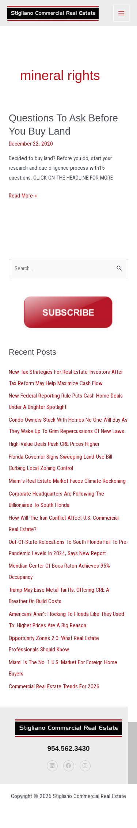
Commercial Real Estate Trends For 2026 (54, 686)
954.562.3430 (68, 748)
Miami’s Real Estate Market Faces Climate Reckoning (67, 481)
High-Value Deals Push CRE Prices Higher (54, 444)
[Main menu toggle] (121, 13)
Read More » (23, 195)
